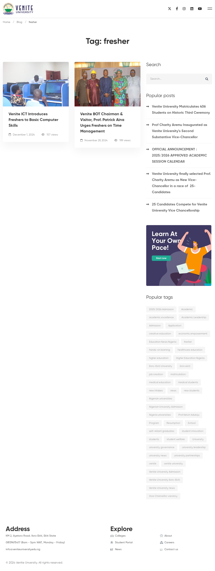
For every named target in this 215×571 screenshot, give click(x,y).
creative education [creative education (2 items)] (160, 334)
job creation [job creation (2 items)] (156, 374)
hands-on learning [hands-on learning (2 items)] (159, 350)
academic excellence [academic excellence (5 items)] (161, 317)
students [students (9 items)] (154, 439)
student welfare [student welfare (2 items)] (176, 439)
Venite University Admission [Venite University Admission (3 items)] (164, 472)
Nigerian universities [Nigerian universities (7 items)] (160, 398)
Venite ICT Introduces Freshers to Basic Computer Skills (33, 120)
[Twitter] (11, 553)
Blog (19, 22)
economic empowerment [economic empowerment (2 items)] (193, 334)
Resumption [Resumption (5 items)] (173, 423)
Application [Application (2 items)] (174, 325)
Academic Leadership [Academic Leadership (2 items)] (193, 317)
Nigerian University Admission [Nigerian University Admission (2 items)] (166, 407)
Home (6, 22)
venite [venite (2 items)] (152, 463)
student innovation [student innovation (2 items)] (192, 431)
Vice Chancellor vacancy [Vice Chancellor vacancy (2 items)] (163, 496)
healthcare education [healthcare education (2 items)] (190, 350)
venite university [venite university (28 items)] (173, 463)
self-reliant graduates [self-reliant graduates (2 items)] (161, 431)
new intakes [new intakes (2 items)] (156, 390)
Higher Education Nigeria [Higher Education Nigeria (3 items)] (190, 358)
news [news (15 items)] (173, 390)
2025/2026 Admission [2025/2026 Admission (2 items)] (161, 309)
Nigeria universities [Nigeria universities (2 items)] (160, 415)
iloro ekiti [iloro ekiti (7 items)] (185, 366)
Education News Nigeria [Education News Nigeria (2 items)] (162, 342)
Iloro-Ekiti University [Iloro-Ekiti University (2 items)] (160, 366)
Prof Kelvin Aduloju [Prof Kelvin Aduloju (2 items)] (188, 415)
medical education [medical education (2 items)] (160, 382)
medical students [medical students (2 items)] (188, 382)
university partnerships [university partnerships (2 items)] (187, 455)
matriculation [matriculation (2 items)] (178, 374)
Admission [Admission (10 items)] (155, 325)
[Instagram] (184, 9)
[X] (169, 9)
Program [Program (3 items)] (154, 423)
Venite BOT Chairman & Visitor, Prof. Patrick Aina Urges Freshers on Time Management (102, 122)
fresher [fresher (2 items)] (188, 342)
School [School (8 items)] (192, 423)
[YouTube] (200, 9)
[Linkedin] (191, 9)
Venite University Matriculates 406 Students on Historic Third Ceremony (181, 109)
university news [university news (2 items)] (158, 455)
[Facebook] (177, 9)
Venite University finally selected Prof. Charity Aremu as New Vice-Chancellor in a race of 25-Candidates (181, 183)
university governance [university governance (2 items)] (161, 447)
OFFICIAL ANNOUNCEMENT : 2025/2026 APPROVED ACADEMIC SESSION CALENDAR (179, 155)
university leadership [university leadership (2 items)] (194, 447)
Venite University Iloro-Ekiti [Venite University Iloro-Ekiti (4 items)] (164, 480)
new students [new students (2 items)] (191, 390)
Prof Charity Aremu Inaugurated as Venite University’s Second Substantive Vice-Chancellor (179, 131)
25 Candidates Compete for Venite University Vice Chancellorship (179, 207)
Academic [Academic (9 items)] (187, 309)
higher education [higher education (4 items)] (158, 358)
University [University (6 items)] (198, 439)
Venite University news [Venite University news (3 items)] (162, 488)
